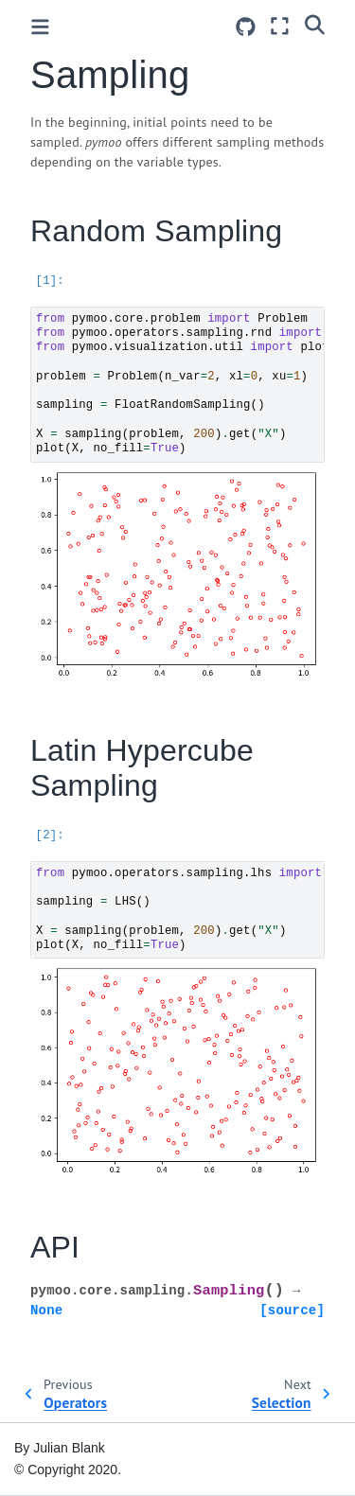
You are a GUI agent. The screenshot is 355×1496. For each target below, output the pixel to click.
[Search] (314, 24)
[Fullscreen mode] (279, 26)
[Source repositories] (245, 27)
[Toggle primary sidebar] (40, 27)
